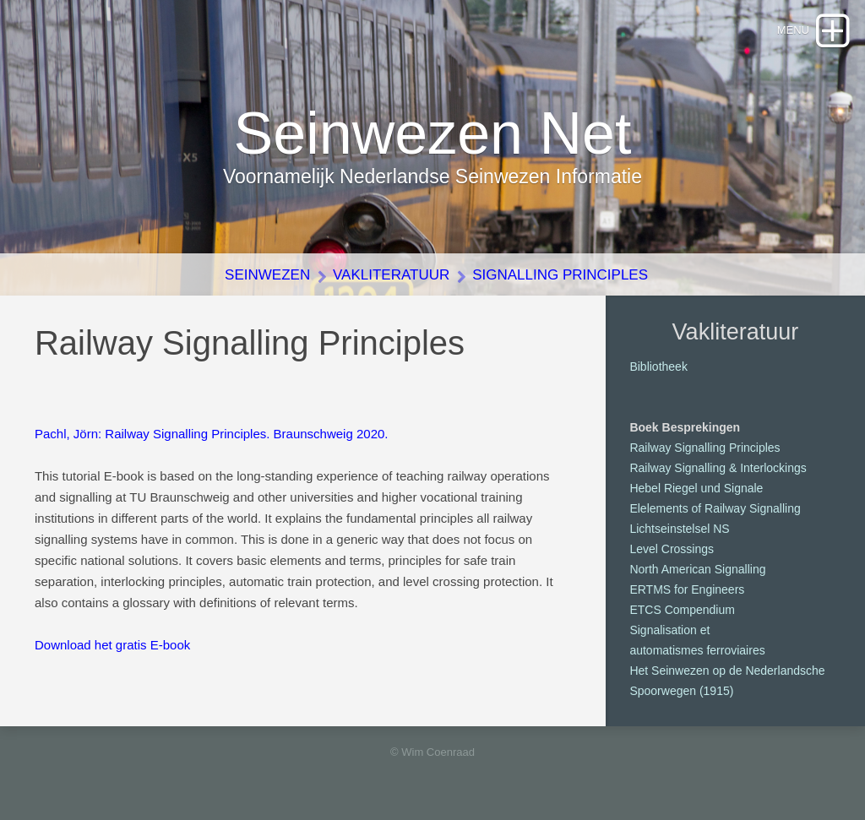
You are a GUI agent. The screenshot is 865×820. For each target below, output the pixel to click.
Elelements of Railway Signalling (714, 508)
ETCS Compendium (682, 609)
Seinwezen (267, 275)
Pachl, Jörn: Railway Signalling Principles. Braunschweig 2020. (212, 433)
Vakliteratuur (391, 275)
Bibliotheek (658, 366)
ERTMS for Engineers (686, 589)
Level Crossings (671, 549)
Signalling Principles (560, 275)
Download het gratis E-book (112, 645)
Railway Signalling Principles (704, 447)
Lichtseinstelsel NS (679, 528)
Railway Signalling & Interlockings (717, 468)
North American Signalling (697, 569)
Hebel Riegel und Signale (696, 488)
